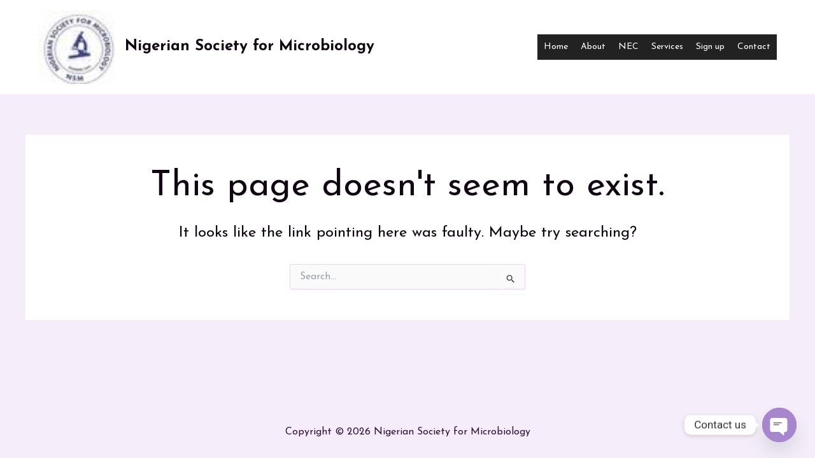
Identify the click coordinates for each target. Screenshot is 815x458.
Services (667, 47)
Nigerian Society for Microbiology (249, 46)
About (593, 47)
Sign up (710, 47)
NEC (628, 47)
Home (556, 47)
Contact (753, 47)
